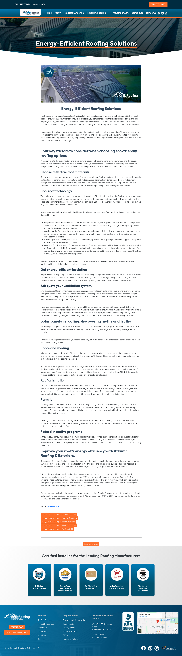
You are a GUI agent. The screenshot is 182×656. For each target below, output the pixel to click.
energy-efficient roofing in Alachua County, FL (59, 514)
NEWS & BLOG (137, 13)
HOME (49, 13)
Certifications (43, 631)
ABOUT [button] (58, 13)
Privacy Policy (69, 628)
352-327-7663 (53, 506)
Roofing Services (45, 620)
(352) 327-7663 (17, 627)
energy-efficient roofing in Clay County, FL (57, 529)
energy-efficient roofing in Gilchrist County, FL (59, 525)
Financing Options (70, 639)
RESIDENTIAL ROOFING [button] (96, 13)
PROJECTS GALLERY (121, 13)
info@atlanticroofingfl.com (17, 632)
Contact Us (42, 628)
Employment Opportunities (74, 620)
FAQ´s (65, 635)
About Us (42, 635)
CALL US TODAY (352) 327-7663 (30, 4)
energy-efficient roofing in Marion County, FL (58, 522)
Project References (46, 624)
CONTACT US (151, 13)
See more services (91, 544)
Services (41, 639)
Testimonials (68, 624)
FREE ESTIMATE (158, 4)
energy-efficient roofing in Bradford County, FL (59, 518)
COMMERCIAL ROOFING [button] (74, 13)
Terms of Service (70, 631)
